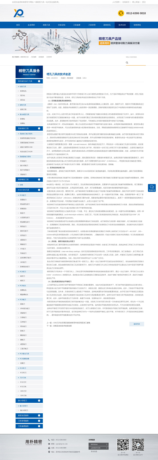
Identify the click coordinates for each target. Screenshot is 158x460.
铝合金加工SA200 (26, 146)
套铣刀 (22, 325)
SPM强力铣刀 (25, 303)
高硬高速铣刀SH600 (27, 137)
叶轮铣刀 (23, 155)
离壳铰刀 (23, 221)
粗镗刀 (22, 270)
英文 (144, 2)
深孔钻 (22, 94)
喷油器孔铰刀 (25, 198)
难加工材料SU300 (26, 141)
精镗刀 (22, 275)
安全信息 (94, 446)
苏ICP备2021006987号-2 (49, 457)
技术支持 (122, 25)
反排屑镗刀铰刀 (25, 252)
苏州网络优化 (67, 457)
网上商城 (135, 2)
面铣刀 (22, 298)
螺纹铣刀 (23, 330)
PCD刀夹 (23, 381)
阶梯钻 (22, 113)
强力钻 (22, 90)
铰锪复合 (23, 203)
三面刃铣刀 (24, 343)
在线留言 (126, 2)
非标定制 (61, 25)
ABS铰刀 (23, 256)
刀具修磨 (76, 25)
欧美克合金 (94, 439)
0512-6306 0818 (61, 434)
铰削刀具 (23, 104)
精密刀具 (46, 25)
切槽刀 (22, 357)
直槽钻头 (23, 284)
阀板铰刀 (23, 239)
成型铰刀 (23, 234)
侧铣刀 (22, 334)
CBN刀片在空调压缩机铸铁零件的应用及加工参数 (71, 317)
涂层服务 (41, 57)
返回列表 (137, 318)
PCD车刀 (23, 367)
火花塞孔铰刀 (25, 212)
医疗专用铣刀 (25, 164)
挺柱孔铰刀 (24, 225)
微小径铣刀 (24, 160)
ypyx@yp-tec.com (61, 438)
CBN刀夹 (23, 390)
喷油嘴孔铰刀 (25, 216)
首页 (18, 25)
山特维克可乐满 (95, 442)
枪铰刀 (22, 207)
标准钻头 (23, 85)
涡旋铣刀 (23, 169)
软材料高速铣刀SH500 (27, 132)
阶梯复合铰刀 (25, 261)
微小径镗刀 (24, 405)
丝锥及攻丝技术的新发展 (62, 320)
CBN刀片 (23, 385)
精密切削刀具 (25, 57)
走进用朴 (31, 25)
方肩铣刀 (23, 312)
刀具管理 (91, 25)
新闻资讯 (107, 25)
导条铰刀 (23, 248)
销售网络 (137, 25)
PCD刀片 (23, 376)
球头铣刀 (23, 321)
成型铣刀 (23, 338)
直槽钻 (22, 118)
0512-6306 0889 (61, 442)
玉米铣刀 (23, 316)
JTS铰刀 (23, 243)
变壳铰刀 (23, 230)
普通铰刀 (23, 194)
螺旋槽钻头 (24, 289)
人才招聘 (116, 2)
